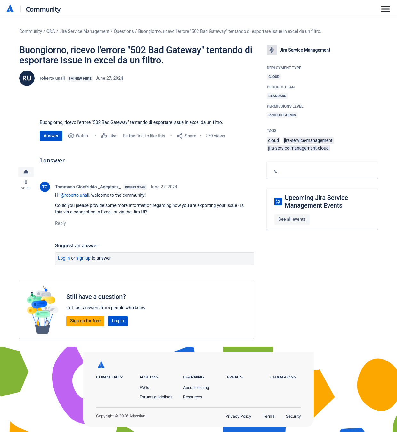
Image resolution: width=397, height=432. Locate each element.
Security (293, 416)
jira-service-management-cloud (298, 148)
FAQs (144, 387)
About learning (196, 387)
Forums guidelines (156, 397)
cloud (273, 140)
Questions (124, 31)
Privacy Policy (238, 416)
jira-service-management (308, 140)
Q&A (50, 31)
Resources (192, 397)
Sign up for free (85, 321)
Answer (51, 135)
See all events (291, 219)
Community (43, 8)
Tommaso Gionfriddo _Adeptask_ (88, 187)
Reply (60, 223)
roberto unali (52, 78)
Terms (268, 416)
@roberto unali (75, 195)
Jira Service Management (84, 31)
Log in (64, 258)
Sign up (83, 258)
